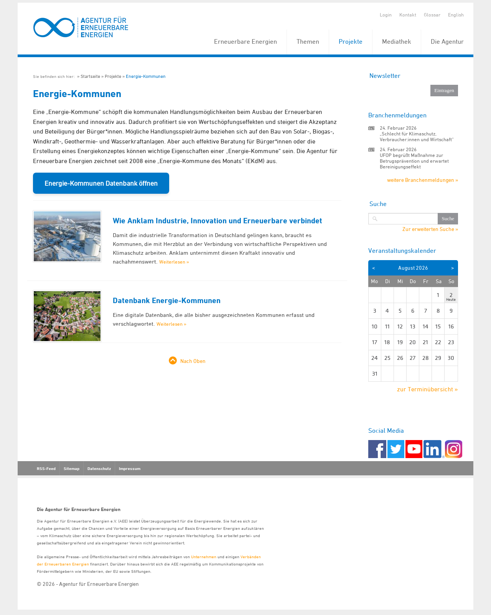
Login (386, 15)
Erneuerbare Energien (245, 41)
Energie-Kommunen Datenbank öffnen (101, 183)
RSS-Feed (46, 468)
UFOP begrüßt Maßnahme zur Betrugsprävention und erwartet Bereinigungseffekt (414, 161)
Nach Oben (193, 361)
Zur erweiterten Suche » (430, 229)
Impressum (129, 468)
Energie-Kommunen (146, 76)
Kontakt (407, 15)
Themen (308, 41)
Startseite (90, 76)
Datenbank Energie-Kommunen (167, 300)
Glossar (432, 15)
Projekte (350, 41)
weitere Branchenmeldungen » (422, 179)
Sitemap (71, 468)
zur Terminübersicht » (427, 389)
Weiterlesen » (174, 262)
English (456, 15)
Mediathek (396, 41)
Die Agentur (447, 41)
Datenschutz (99, 468)
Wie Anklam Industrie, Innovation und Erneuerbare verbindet (217, 220)
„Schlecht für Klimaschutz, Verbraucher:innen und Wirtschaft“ (417, 136)
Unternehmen (203, 556)
